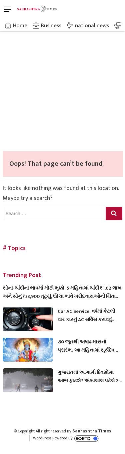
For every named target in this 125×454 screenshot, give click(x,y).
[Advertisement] (62, 85)
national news (92, 25)
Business (51, 25)
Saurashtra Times (91, 431)
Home (20, 25)
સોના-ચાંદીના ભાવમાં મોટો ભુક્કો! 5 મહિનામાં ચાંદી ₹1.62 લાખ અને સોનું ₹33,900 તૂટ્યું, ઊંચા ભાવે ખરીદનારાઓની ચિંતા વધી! (62, 292)
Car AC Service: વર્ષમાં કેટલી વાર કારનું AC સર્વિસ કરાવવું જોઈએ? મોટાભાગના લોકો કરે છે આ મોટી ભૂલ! (88, 315)
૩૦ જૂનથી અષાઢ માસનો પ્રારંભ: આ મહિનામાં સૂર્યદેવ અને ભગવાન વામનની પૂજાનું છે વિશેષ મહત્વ (89, 346)
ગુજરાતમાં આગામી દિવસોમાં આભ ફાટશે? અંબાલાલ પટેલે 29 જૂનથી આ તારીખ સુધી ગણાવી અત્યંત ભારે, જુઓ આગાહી (89, 376)
